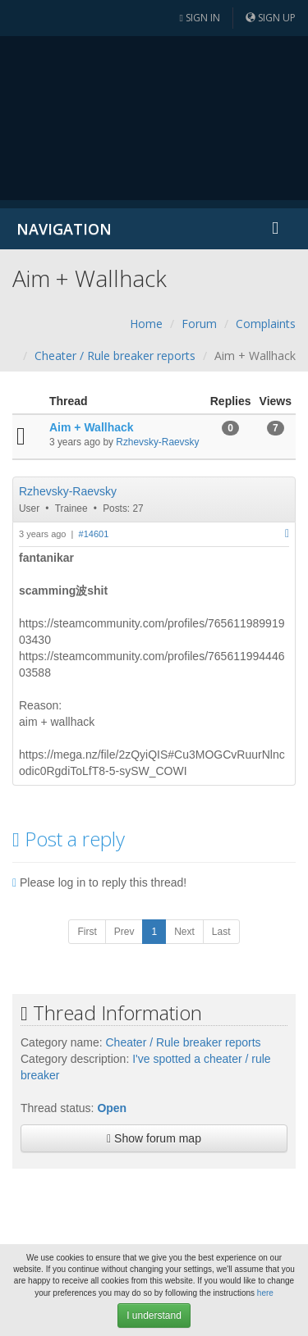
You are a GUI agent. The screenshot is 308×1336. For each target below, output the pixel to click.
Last (221, 931)
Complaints (266, 323)
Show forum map (154, 1138)
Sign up (271, 18)
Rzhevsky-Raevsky (157, 442)
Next (184, 931)
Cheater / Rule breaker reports (114, 355)
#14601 (94, 534)
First (86, 931)
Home (146, 323)
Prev (124, 931)
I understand (154, 1315)
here (265, 1292)
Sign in (200, 18)
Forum (199, 323)
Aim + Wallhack (91, 427)
